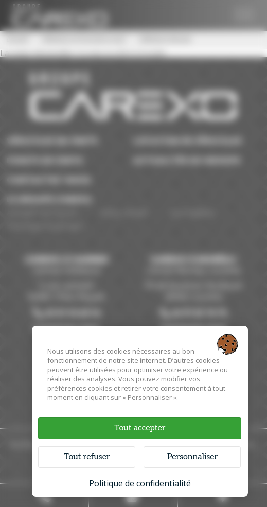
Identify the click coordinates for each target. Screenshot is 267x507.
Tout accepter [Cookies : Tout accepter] (139, 428)
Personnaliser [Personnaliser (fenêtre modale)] (192, 457)
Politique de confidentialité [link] (140, 483)
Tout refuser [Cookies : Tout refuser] (87, 457)
